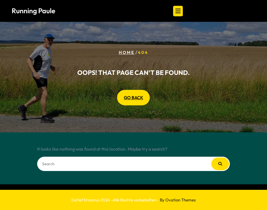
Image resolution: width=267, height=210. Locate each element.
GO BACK (133, 97)
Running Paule (33, 10)
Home (127, 52)
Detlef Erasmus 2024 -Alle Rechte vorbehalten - (133, 200)
